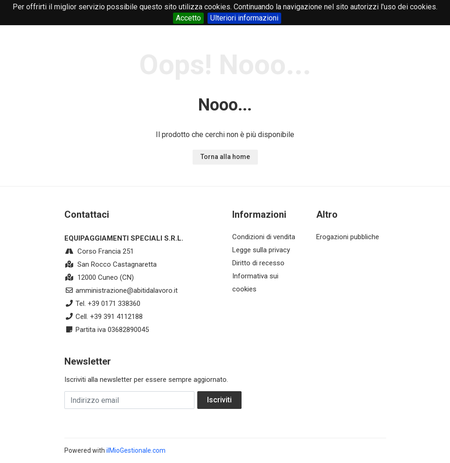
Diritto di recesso (258, 263)
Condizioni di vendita (263, 237)
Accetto (188, 18)
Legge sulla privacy (261, 250)
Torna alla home (225, 156)
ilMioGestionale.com (136, 450)
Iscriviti (219, 399)
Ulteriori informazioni (244, 18)
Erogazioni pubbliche (347, 237)
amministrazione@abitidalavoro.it (127, 290)
